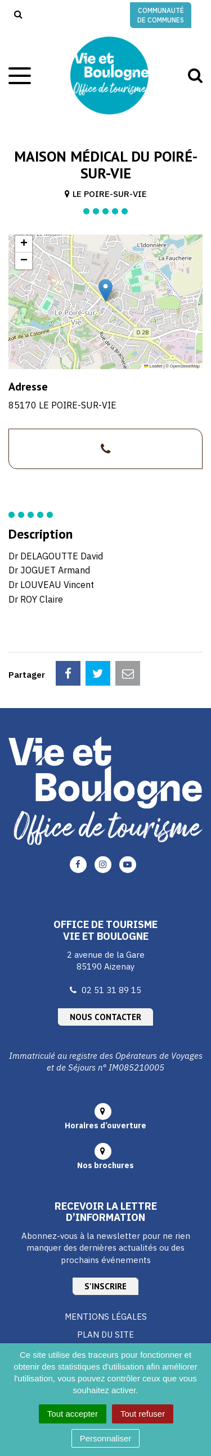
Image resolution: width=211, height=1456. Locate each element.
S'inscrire (105, 1286)
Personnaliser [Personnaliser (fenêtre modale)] (106, 1438)
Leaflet (153, 366)
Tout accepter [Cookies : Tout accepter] (72, 1413)
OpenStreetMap (185, 366)
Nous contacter (105, 1017)
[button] (105, 290)
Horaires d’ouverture (105, 1125)
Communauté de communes (160, 15)
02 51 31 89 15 (111, 990)
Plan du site (105, 1334)
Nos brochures (105, 1165)
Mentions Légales (106, 1316)
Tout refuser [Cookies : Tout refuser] (142, 1413)
